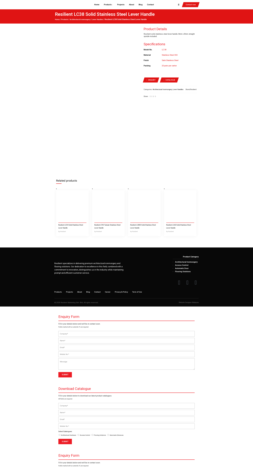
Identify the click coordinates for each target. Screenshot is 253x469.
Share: (146, 96)
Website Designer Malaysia (189, 238)
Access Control (85, 371)
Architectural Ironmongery (82, 19)
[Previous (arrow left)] (0, 467)
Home (57, 19)
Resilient (193, 89)
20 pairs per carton (169, 66)
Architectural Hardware (68, 371)
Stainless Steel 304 (169, 55)
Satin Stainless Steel (170, 60)
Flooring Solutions (100, 371)
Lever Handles (101, 19)
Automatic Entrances (116, 371)
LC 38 (164, 49)
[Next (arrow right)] (1, 467)
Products (65, 19)
